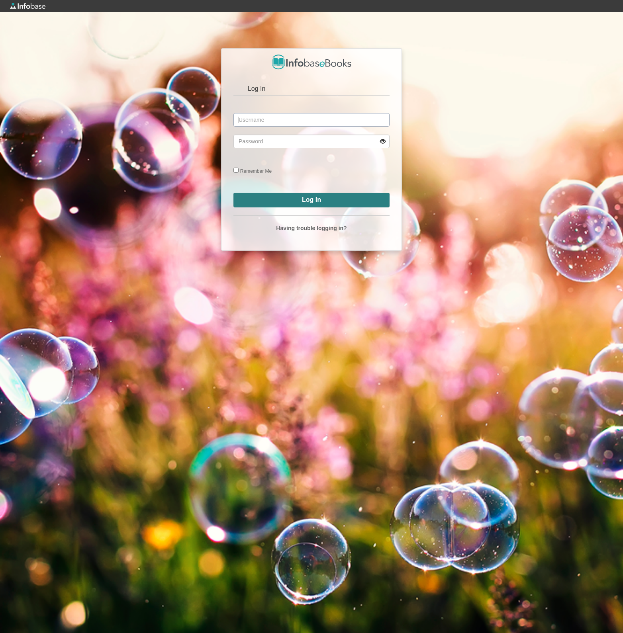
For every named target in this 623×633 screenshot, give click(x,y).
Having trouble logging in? (311, 228)
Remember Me (256, 171)
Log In (256, 88)
